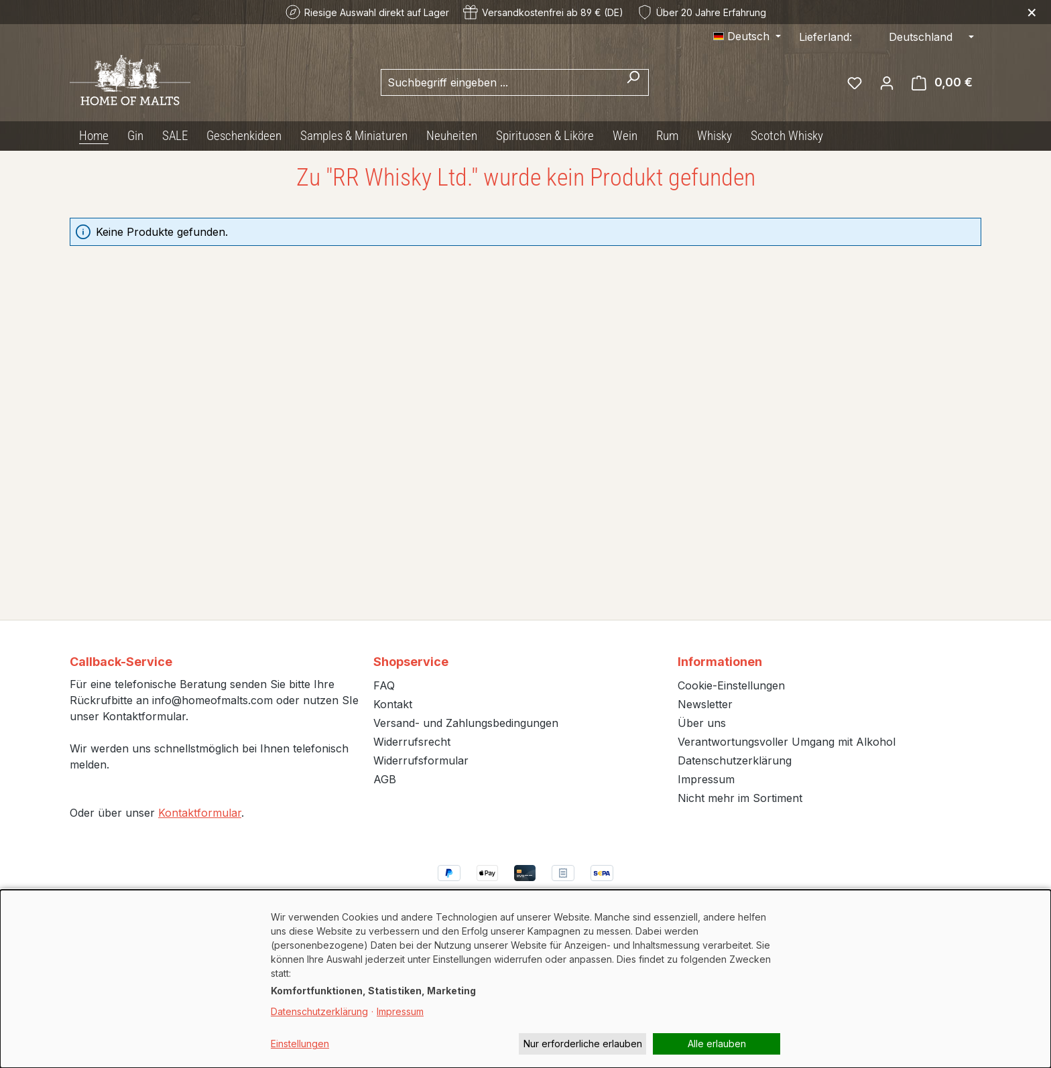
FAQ (384, 685)
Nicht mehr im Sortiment (740, 798)
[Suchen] (633, 82)
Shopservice (410, 662)
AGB (384, 779)
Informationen (720, 662)
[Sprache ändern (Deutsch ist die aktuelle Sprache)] (747, 36)
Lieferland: (825, 37)
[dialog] (525, 979)
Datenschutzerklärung (735, 760)
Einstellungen (300, 1043)
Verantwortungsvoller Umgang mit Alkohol (786, 741)
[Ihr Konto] (887, 82)
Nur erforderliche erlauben (582, 1043)
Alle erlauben (717, 1043)
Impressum (706, 779)
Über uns (702, 723)
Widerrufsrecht (411, 741)
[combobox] (499, 82)
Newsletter (705, 704)
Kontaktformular (199, 812)
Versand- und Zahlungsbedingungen (465, 723)
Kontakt (392, 704)
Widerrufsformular (421, 760)
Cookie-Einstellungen (731, 685)
